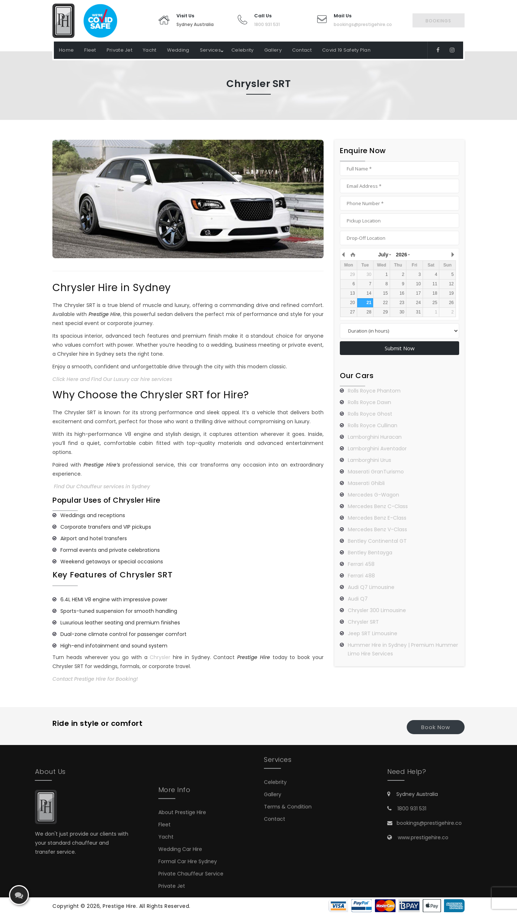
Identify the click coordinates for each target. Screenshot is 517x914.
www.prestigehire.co (464, 837)
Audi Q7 (358, 598)
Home (66, 50)
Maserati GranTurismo (376, 471)
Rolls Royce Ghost (370, 413)
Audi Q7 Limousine (371, 587)
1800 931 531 (267, 24)
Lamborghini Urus (369, 460)
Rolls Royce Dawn (369, 402)
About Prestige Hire (182, 854)
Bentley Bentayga (370, 552)
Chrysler (160, 657)
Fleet (90, 50)
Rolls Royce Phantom (374, 390)
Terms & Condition (288, 778)
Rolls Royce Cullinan (372, 425)
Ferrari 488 (361, 575)
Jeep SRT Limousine (372, 633)
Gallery (273, 50)
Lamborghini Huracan (375, 437)
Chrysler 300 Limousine (377, 610)
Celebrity (242, 50)
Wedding (178, 50)
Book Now (435, 727)
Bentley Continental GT (377, 541)
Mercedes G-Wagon (373, 494)
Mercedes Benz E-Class (377, 517)
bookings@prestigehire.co (363, 24)
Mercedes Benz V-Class (377, 529)
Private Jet (119, 50)
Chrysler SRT (363, 621)
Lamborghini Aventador (377, 448)
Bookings (438, 21)
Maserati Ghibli (366, 483)
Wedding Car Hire (180, 891)
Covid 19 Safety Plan (346, 50)
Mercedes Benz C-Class (378, 506)
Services (210, 50)
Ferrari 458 (361, 564)
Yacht (150, 50)
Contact (302, 50)
